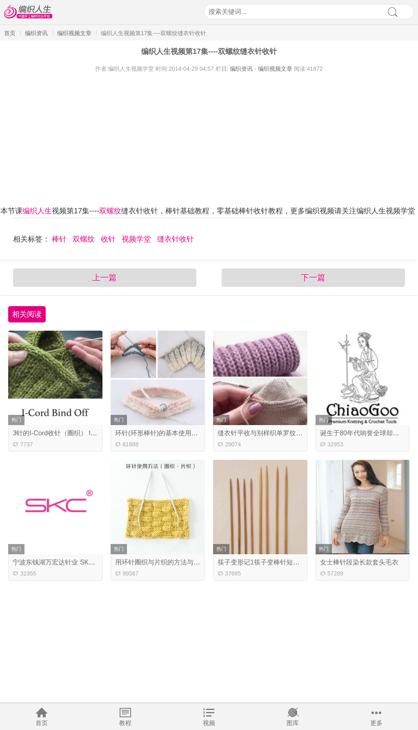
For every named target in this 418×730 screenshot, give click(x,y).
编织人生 (37, 211)
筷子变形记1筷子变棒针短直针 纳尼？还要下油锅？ (292, 562)
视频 (209, 722)
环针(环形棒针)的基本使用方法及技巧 (169, 433)
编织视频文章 (74, 33)
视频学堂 (137, 239)
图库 (293, 722)
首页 (42, 722)
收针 (109, 239)
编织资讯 (36, 33)
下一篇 (313, 277)
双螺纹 (110, 211)
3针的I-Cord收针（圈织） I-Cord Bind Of (71, 433)
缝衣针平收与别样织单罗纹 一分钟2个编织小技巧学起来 (299, 433)
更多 (376, 722)
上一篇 (104, 277)
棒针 (60, 239)
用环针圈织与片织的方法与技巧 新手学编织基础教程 (191, 562)
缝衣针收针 (175, 239)
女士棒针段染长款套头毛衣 (359, 562)
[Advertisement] (209, 134)
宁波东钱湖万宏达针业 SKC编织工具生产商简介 (82, 562)
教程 (125, 722)
